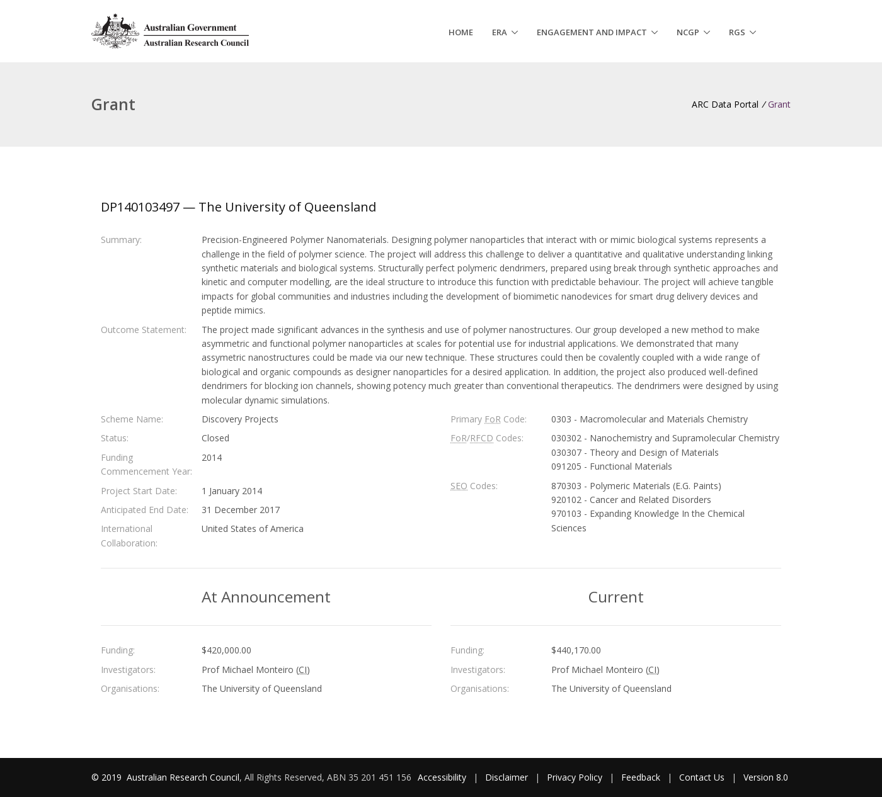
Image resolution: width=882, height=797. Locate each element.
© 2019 (107, 777)
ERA (499, 32)
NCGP (688, 32)
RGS (737, 32)
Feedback (640, 777)
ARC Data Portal (725, 104)
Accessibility (442, 777)
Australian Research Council (183, 777)
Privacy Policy (574, 777)
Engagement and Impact (592, 32)
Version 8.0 (765, 777)
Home (461, 32)
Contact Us (701, 777)
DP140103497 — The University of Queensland (238, 206)
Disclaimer (506, 777)
